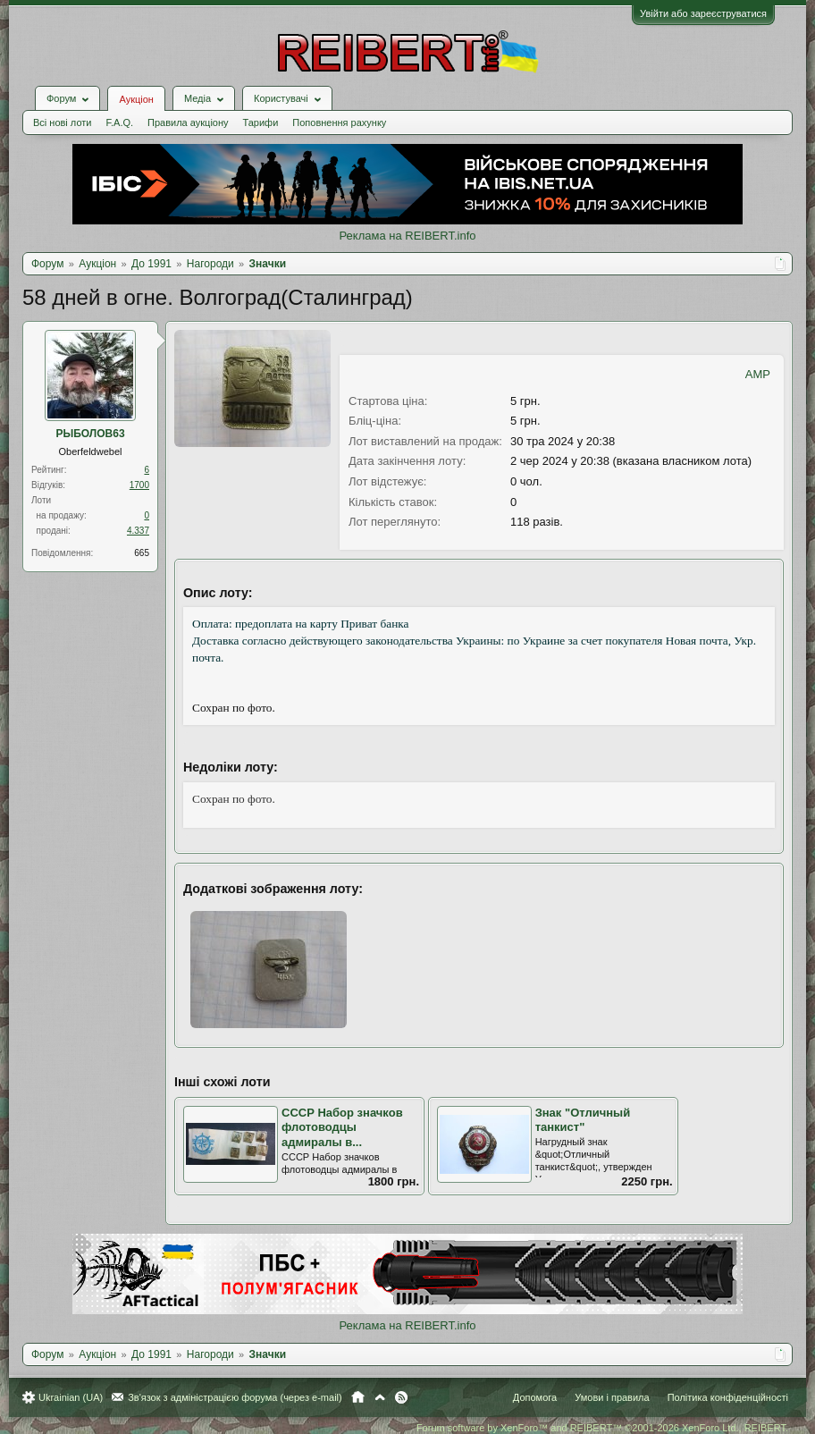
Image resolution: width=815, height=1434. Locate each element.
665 (141, 553)
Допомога (535, 1397)
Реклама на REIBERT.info (407, 235)
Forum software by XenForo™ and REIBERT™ (602, 1427)
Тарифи (261, 122)
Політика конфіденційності (728, 1397)
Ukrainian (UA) (70, 1397)
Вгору (380, 1397)
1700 (139, 485)
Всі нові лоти (62, 122)
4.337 (138, 531)
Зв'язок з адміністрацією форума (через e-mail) (235, 1397)
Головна (358, 1397)
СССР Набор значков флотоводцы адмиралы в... (342, 1127)
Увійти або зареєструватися (703, 13)
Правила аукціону (187, 122)
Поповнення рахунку (339, 122)
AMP (757, 374)
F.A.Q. (119, 122)
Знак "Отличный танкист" (583, 1120)
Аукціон (136, 99)
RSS (401, 1397)
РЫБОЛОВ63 (89, 433)
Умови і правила (612, 1397)
